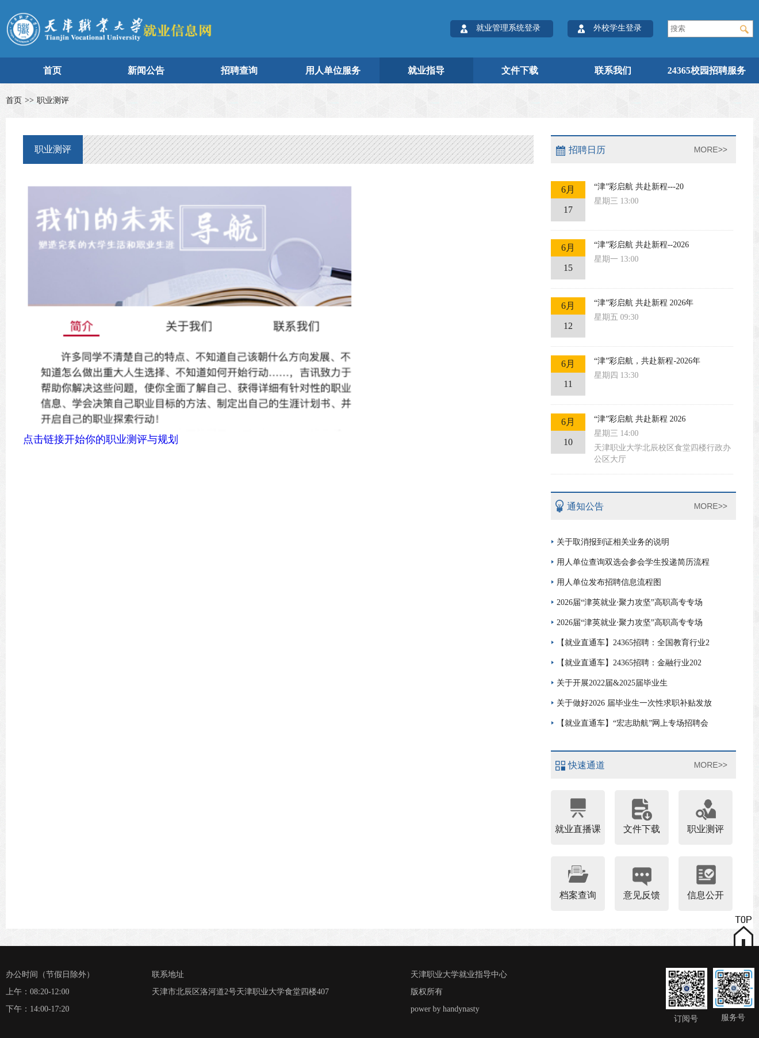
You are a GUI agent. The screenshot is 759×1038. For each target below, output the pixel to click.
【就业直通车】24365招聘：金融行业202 (629, 662)
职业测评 (53, 100)
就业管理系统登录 (508, 28)
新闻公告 (146, 70)
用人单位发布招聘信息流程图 (609, 582)
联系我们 (613, 70)
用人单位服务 (333, 70)
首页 (52, 70)
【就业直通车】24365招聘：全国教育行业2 (633, 642)
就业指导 (426, 70)
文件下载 (519, 70)
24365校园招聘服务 (707, 70)
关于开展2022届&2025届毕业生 (612, 683)
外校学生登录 (617, 28)
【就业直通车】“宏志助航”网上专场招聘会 (632, 723)
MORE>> (710, 149)
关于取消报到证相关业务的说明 (613, 542)
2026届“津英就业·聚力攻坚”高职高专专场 (630, 602)
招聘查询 (239, 70)
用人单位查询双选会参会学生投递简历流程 (633, 562)
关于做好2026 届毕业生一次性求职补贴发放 (634, 703)
